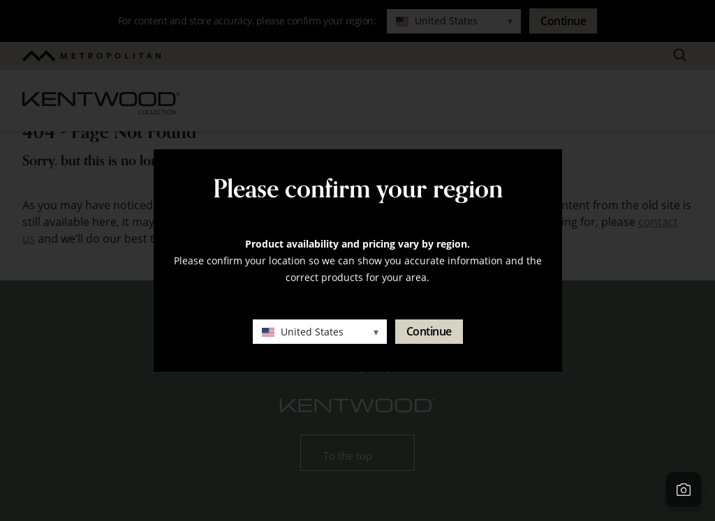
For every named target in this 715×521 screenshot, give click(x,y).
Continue (429, 331)
